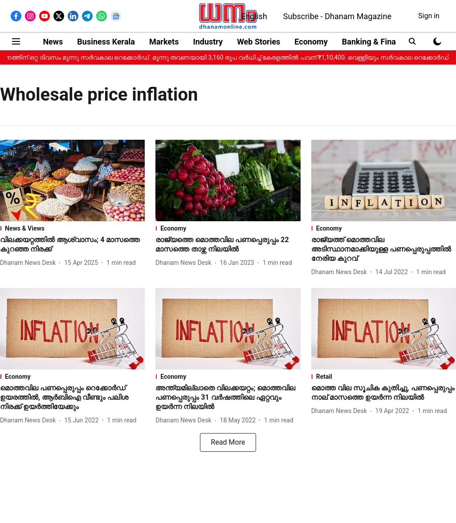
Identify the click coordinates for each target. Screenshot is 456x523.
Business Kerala (106, 41)
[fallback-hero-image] (72, 180)
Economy (310, 41)
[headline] (72, 244)
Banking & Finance (375, 41)
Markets (164, 41)
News (53, 41)
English (254, 16)
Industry (208, 41)
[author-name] (29, 263)
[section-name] (72, 228)
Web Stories (258, 41)
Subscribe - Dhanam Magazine (337, 16)
